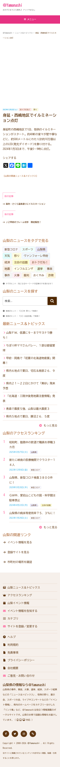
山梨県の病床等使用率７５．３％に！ (32, 513)
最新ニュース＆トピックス (24, 323)
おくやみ (38, 275)
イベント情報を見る (20, 542)
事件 (7, 275)
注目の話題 (21, 262)
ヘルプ (9, 636)
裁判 (26, 275)
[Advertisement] (30, 74)
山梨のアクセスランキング (24, 433)
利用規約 (10, 644)
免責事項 (10, 652)
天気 (7, 255)
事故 (49, 268)
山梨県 (41, 249)
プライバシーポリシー (19, 660)
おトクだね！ (25, 109)
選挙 (40, 268)
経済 (7, 262)
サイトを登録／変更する (20, 626)
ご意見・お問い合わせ (19, 675)
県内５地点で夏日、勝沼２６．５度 (28, 416)
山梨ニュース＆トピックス (21, 587)
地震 (7, 268)
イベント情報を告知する (20, 610)
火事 (17, 275)
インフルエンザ (23, 268)
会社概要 (10, 668)
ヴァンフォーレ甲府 (36, 255)
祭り (35, 109)
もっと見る (50, 425)
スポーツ (27, 249)
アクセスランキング (17, 595)
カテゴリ (10, 618)
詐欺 (51, 275)
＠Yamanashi (12, 5)
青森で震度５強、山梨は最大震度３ (28, 408)
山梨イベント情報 (16, 603)
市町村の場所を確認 (20, 562)
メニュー (30, 19)
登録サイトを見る (18, 552)
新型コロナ (11, 249)
